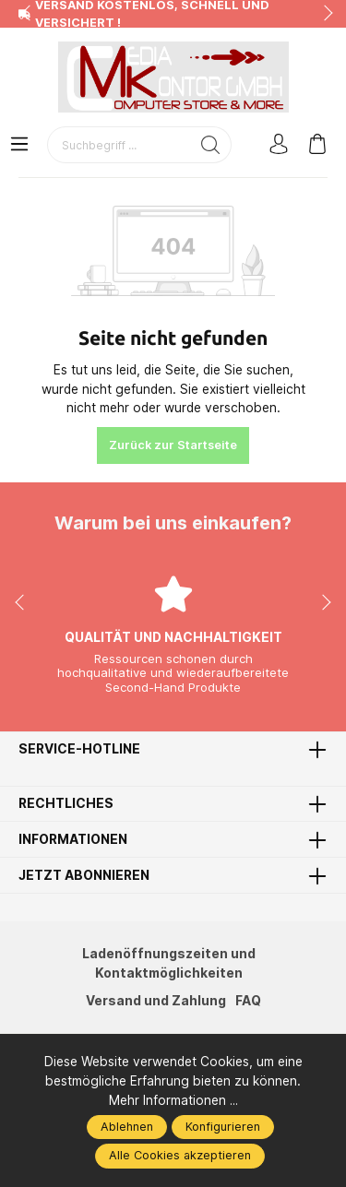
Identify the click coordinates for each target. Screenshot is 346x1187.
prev (27, 14)
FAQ (248, 1000)
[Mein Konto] (278, 145)
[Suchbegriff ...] (119, 144)
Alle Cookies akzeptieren (180, 1155)
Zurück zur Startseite (173, 445)
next (323, 14)
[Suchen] (211, 144)
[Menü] (19, 145)
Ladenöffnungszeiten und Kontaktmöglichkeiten (169, 963)
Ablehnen (127, 1127)
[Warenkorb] (317, 145)
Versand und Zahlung (156, 1000)
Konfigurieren (222, 1127)
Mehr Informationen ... (173, 1100)
